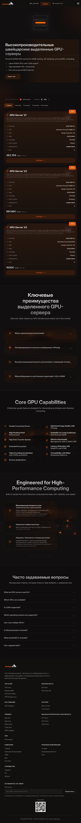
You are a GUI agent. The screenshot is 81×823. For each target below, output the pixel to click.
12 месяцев (35, 105)
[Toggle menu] (78, 3)
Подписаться (69, 791)
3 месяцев (18, 105)
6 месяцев (26, 105)
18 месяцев (44, 105)
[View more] (40, 170)
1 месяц (9, 105)
